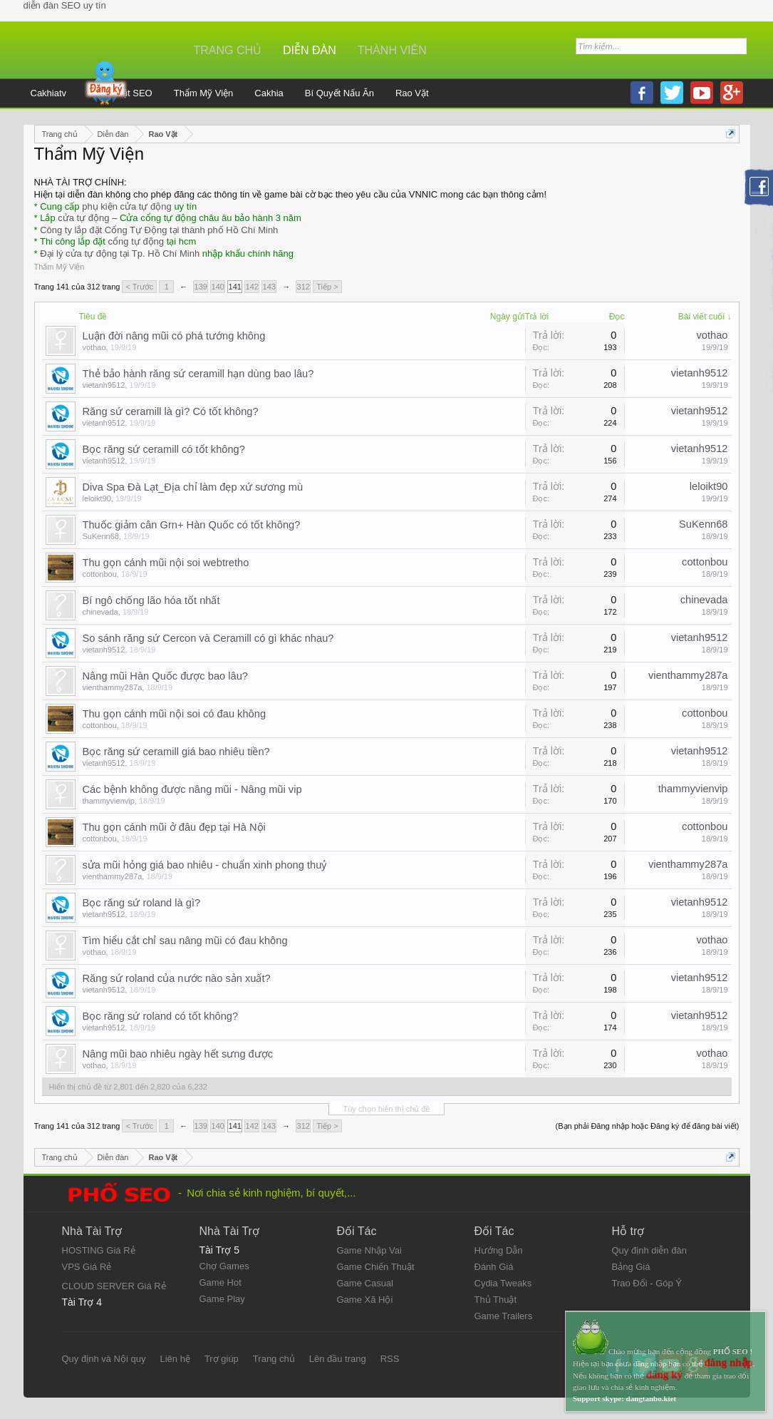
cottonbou (100, 574)
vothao (94, 347)
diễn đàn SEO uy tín (65, 5)
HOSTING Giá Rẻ (98, 1250)
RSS (390, 1358)
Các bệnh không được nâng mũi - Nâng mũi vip (192, 789)
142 (252, 286)
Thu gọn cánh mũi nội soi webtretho (166, 562)
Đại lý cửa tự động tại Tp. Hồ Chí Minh (119, 253)
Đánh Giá (494, 1266)
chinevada (100, 612)
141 (235, 286)
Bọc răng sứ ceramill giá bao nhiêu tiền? (176, 751)
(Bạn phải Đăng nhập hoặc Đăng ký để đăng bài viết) (648, 1126)
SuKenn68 (101, 536)
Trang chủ (228, 50)
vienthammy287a (112, 687)
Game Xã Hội (365, 1299)
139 (200, 286)
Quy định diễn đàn (649, 1250)
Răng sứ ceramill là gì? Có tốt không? (171, 411)
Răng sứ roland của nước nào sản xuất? (177, 978)
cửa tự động (83, 217)
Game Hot (220, 1282)
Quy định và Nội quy (104, 1358)
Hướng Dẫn (498, 1250)
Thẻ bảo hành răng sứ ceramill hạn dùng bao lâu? (198, 373)
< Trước (139, 286)
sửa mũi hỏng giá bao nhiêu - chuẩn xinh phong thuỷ (205, 865)
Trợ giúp (221, 1358)
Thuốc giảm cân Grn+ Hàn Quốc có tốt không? (192, 525)
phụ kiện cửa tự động (127, 206)
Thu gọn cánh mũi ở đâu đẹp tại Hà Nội (174, 827)
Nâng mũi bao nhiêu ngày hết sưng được (178, 1054)
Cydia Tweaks (503, 1283)
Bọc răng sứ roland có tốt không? (161, 1016)
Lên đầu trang (337, 1358)
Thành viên (392, 50)
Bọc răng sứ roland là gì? (142, 902)
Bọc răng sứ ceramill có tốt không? (164, 449)
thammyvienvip (109, 800)
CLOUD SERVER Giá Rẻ (114, 1286)
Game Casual (365, 1283)
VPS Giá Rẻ (87, 1266)
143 (269, 286)
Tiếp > (327, 286)
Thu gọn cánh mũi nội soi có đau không (174, 713)
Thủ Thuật (495, 1299)
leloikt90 (97, 498)
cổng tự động (136, 241)
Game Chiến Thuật (376, 1266)
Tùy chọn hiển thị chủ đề (386, 1109)
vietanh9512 (104, 385)
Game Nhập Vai (369, 1250)
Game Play (222, 1299)
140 (218, 286)
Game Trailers (503, 1316)
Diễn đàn (309, 50)
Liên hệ (175, 1358)
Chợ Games (224, 1266)
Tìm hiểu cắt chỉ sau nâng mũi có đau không (185, 940)
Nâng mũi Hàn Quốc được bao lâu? (166, 676)
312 (303, 286)
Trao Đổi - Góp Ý (647, 1283)
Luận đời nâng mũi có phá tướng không (174, 336)
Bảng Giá (631, 1266)
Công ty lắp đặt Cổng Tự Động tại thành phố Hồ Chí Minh (159, 230)
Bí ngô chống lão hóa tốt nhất (151, 600)
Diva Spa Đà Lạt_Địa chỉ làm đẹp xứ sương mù (193, 487)
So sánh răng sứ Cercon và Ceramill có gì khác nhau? (208, 638)
